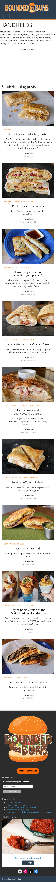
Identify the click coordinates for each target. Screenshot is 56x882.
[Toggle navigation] (6, 16)
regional (34, 478)
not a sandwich (22, 267)
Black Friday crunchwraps (28, 206)
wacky (17, 129)
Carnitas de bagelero (13, 802)
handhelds (9, 129)
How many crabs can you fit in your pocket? (28, 273)
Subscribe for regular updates (16, 782)
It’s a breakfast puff (28, 548)
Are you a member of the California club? (21, 807)
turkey (31, 201)
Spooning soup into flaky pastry (28, 134)
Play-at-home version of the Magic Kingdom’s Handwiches (28, 611)
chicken (7, 340)
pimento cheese (22, 605)
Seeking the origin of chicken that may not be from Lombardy (28, 812)
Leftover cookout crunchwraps (28, 682)
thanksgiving (21, 201)
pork (39, 406)
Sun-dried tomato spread (28, 857)
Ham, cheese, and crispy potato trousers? (28, 411)
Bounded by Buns (14, 879)
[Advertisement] (29, 67)
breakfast (8, 544)
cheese (7, 406)
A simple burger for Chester (16, 805)
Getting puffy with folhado (28, 482)
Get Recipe (28, 862)
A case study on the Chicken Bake (28, 344)
